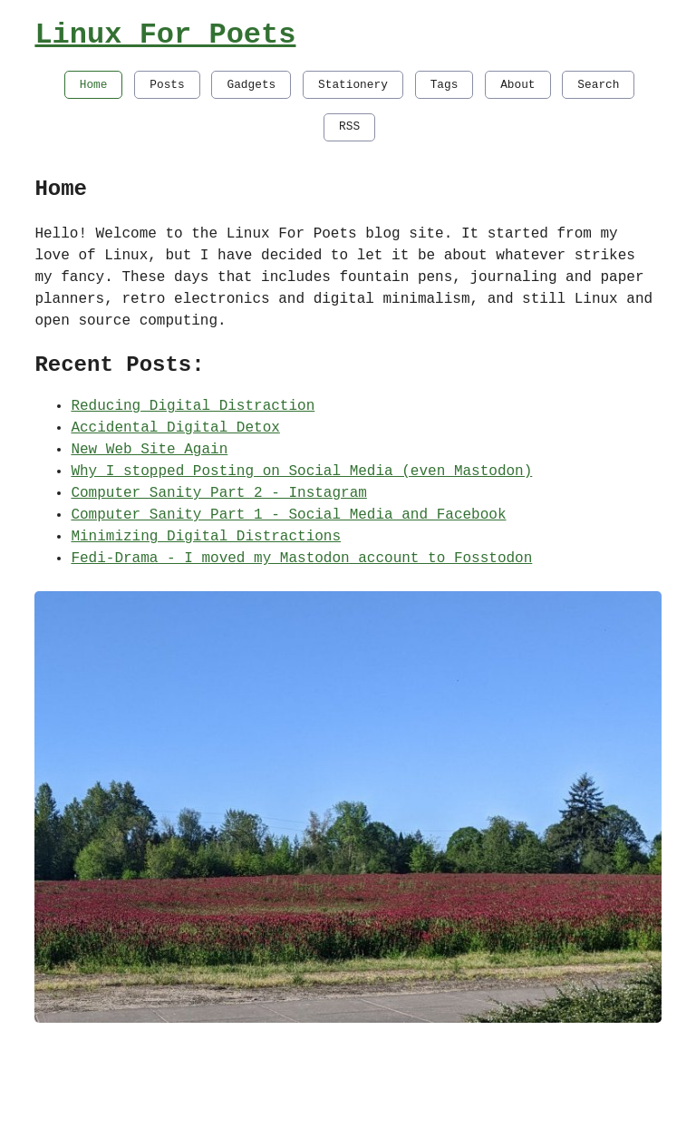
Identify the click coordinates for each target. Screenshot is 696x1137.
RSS (349, 126)
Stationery (353, 84)
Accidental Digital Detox (175, 428)
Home (94, 84)
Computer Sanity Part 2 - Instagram (218, 493)
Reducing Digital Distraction (192, 406)
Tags (444, 84)
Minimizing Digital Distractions (206, 537)
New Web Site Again (149, 450)
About (517, 84)
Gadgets (251, 84)
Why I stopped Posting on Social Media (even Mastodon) (301, 471)
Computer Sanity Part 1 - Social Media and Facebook (288, 515)
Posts (167, 84)
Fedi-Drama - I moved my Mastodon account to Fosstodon (301, 558)
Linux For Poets (164, 34)
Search (598, 84)
